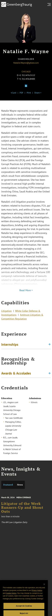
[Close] (44, 587)
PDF (21, 92)
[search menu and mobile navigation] (50, 4)
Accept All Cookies (24, 609)
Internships (9, 345)
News (20, 484)
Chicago (26, 71)
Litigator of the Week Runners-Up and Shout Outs (22, 509)
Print (29, 92)
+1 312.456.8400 (27, 78)
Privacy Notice (37, 594)
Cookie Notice (11, 596)
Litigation (6, 311)
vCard (13, 92)
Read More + (26, 290)
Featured (8, 484)
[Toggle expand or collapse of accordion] (49, 344)
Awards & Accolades (16, 373)
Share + (37, 92)
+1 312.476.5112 (27, 75)
